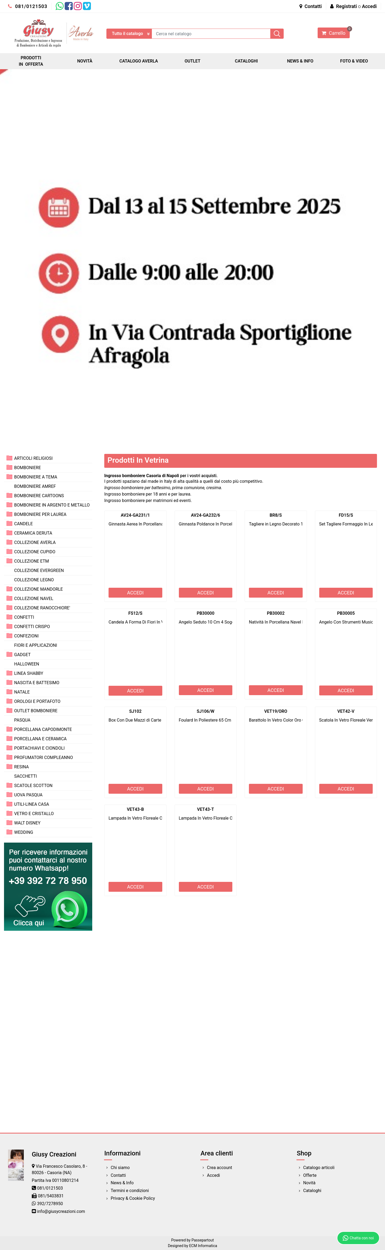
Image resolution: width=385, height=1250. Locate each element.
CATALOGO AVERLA (139, 61)
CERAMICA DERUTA (33, 533)
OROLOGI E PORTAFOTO (37, 701)
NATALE (22, 692)
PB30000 (205, 613)
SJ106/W (205, 711)
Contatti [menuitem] (118, 1175)
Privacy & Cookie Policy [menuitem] (133, 1198)
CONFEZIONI (26, 635)
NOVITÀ (85, 61)
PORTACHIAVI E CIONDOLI (39, 748)
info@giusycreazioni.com (61, 1211)
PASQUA (22, 720)
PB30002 (275, 613)
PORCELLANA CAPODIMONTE (43, 729)
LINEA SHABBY (28, 673)
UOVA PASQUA (28, 794)
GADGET (22, 654)
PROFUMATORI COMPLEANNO (43, 757)
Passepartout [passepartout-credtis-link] (202, 1240)
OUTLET (192, 61)
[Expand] (9, 458)
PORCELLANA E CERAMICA (40, 738)
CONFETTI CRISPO (32, 626)
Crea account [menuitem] (219, 1167)
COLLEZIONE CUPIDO (34, 551)
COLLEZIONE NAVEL (33, 598)
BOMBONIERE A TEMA (35, 477)
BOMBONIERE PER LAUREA (40, 514)
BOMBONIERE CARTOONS (39, 495)
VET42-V (346, 711)
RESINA (21, 766)
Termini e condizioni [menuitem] (130, 1190)
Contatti (310, 6)
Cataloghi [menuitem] (312, 1190)
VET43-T (205, 809)
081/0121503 (27, 6)
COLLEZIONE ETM (31, 561)
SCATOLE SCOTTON (33, 785)
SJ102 (135, 711)
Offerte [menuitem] (310, 1175)
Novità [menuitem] (309, 1182)
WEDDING (23, 832)
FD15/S (346, 515)
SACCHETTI (25, 776)
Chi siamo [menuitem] (120, 1167)
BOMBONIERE (27, 467)
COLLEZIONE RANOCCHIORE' (42, 607)
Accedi (369, 6)
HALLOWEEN (26, 664)
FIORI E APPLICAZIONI (35, 645)
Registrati (346, 6)
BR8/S (276, 515)
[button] (277, 34)
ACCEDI (135, 592)
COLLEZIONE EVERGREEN (39, 570)
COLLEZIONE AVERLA (35, 542)
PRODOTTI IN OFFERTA (31, 61)
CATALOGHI (246, 61)
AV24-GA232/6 (205, 515)
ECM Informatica (203, 1246)
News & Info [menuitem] (122, 1182)
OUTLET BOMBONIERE (35, 710)
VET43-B (135, 809)
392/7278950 (50, 1203)
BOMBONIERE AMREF (35, 486)
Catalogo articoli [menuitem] (318, 1167)
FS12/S (135, 613)
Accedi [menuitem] (213, 1175)
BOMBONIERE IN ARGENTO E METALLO (52, 505)
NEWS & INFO (300, 61)
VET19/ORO (275, 711)
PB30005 (346, 613)
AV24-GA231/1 (135, 515)
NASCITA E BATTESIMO (36, 682)
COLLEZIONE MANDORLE (38, 589)
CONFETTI (24, 617)
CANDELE (23, 523)
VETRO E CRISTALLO (34, 813)
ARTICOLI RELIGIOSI (33, 458)
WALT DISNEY (27, 822)
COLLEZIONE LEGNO (34, 579)
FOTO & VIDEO (354, 61)
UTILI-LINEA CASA (31, 804)
